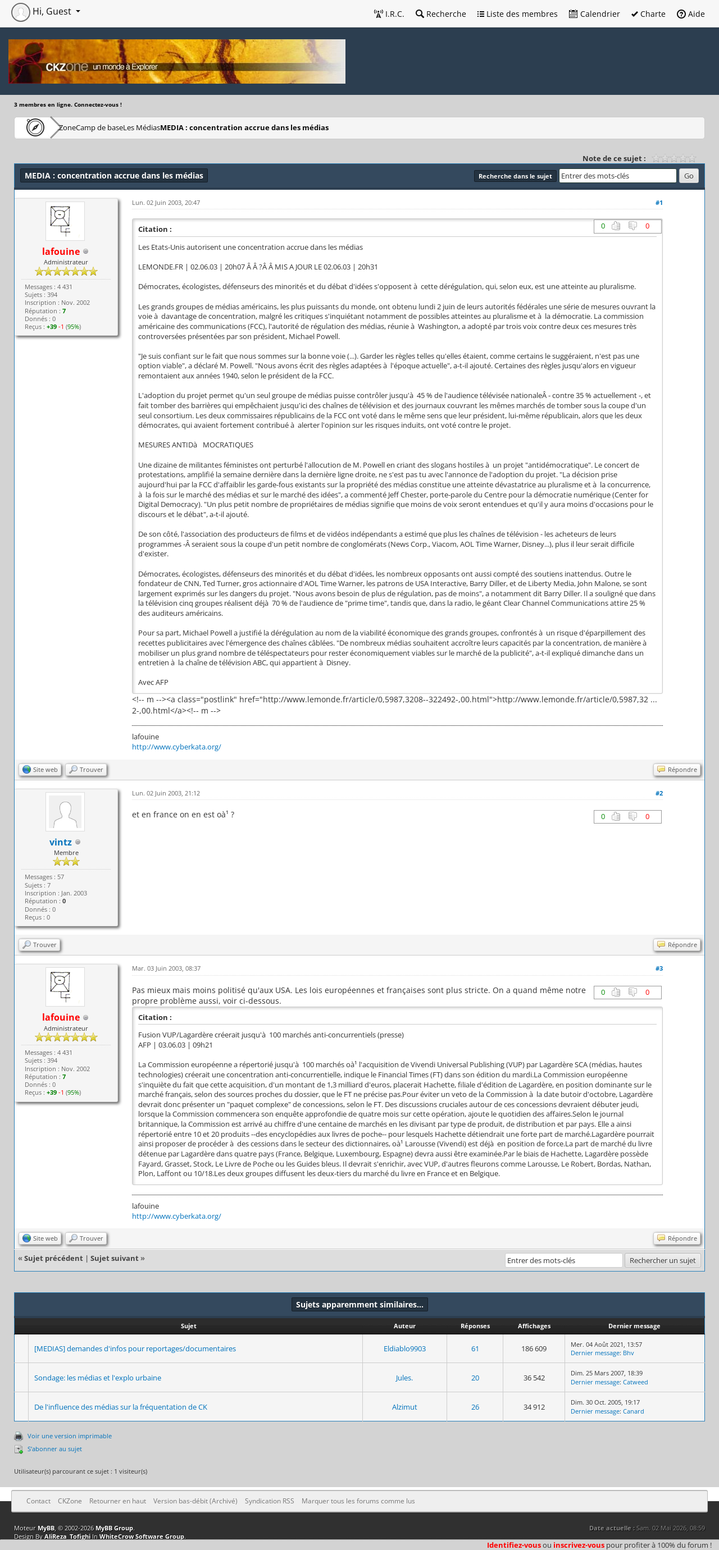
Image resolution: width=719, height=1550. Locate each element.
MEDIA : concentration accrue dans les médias (311, 127)
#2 (659, 793)
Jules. (404, 1378)
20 (475, 1378)
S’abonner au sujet (55, 1448)
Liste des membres (517, 13)
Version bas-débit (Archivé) (195, 1501)
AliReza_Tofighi (67, 1536)
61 (475, 1348)
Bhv (628, 1352)
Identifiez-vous (514, 1545)
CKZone (79, 127)
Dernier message (595, 1352)
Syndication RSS (269, 1501)
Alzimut (404, 1407)
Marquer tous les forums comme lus (358, 1501)
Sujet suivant (114, 1258)
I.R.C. (389, 13)
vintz (60, 842)
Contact (38, 1501)
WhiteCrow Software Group (141, 1536)
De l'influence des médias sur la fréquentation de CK (120, 1407)
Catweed (635, 1382)
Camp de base (135, 127)
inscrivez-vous (578, 1545)
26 (475, 1407)
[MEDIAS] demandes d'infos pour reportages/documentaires (135, 1348)
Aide (691, 13)
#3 (659, 968)
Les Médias (198, 127)
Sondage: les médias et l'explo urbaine (97, 1378)
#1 (659, 202)
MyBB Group (114, 1528)
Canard (633, 1411)
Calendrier (594, 13)
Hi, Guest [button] (42, 11)
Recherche (441, 13)
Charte (648, 13)
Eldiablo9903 (405, 1348)
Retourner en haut (117, 1501)
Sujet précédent (53, 1258)
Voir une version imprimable (70, 1436)
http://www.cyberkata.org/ (176, 747)
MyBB (46, 1528)
